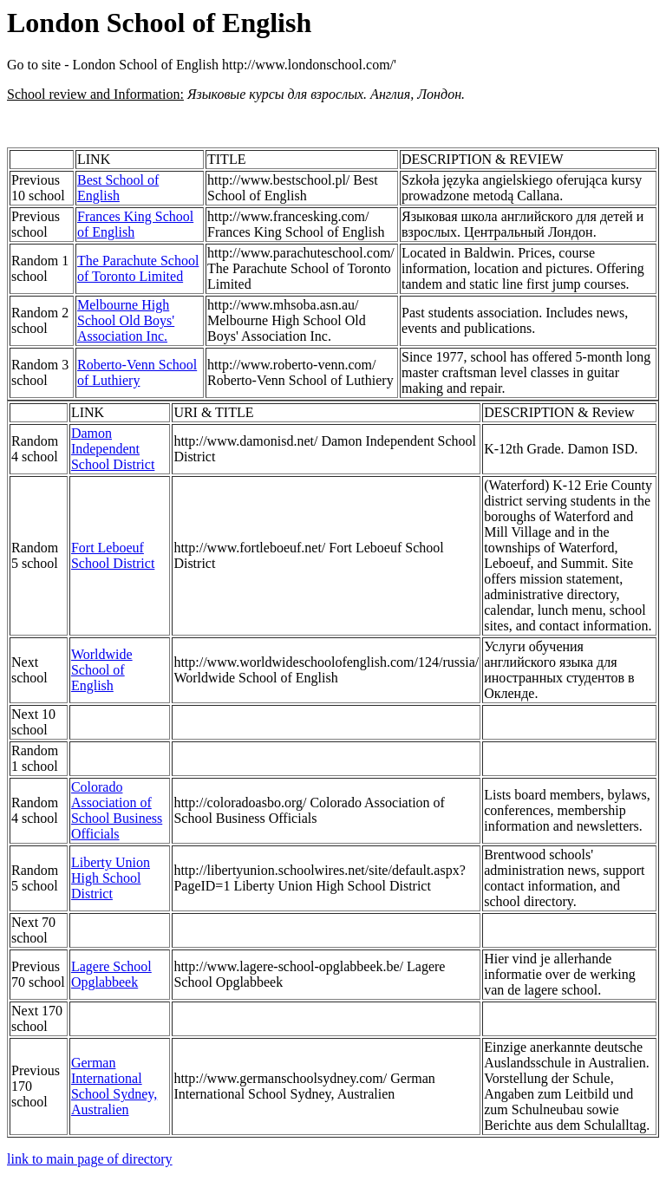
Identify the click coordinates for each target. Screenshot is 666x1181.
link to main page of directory (90, 1159)
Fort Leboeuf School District (112, 555)
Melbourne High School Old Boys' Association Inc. (125, 320)
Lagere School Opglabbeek (111, 974)
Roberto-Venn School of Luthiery (137, 372)
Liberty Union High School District (110, 878)
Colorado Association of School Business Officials (116, 810)
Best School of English (118, 188)
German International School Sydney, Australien (114, 1086)
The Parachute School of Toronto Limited (138, 268)
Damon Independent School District (112, 449)
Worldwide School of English (102, 670)
